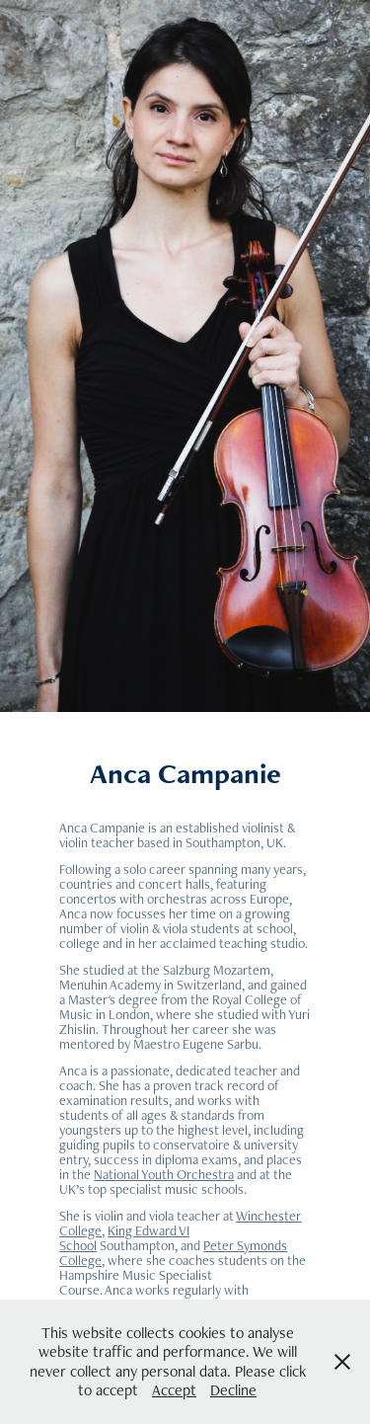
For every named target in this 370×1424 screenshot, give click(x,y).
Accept (174, 1390)
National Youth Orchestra (164, 1174)
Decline (233, 1390)
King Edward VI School (124, 1238)
